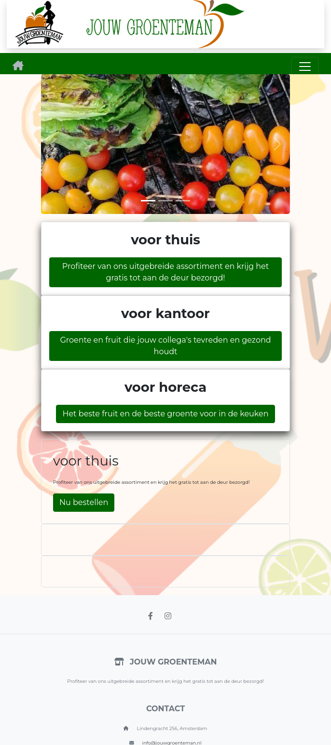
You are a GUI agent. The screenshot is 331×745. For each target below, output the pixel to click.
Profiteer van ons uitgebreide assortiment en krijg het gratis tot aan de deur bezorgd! (165, 272)
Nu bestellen (83, 502)
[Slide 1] (148, 200)
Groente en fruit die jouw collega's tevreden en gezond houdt (165, 345)
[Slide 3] (183, 200)
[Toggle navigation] (304, 66)
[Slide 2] (165, 200)
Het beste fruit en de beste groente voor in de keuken (165, 413)
